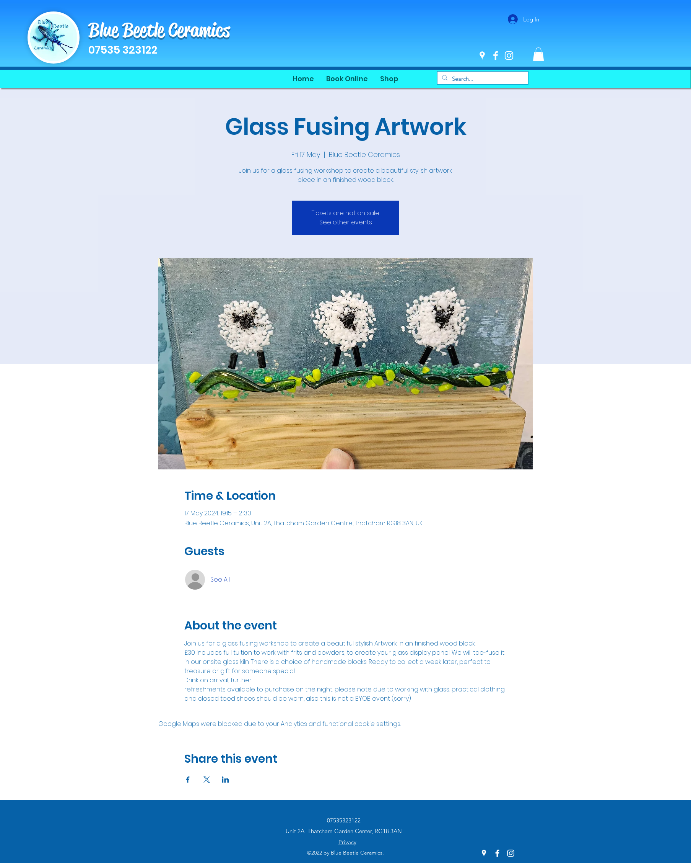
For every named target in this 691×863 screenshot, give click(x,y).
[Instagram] (509, 55)
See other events (345, 222)
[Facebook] (495, 55)
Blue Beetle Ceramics (159, 30)
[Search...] (482, 79)
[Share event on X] (206, 779)
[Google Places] (482, 55)
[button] (538, 54)
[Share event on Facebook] (188, 779)
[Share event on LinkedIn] (225, 779)
